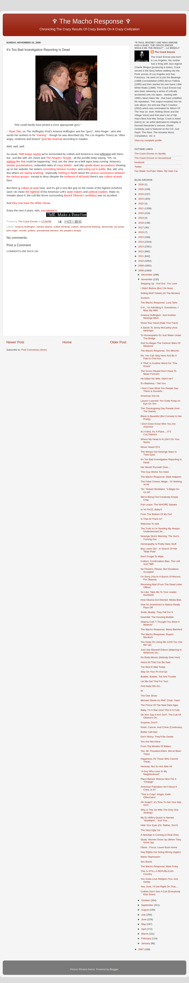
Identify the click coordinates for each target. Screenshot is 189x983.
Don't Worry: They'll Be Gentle (157, 736)
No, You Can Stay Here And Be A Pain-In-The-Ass (159, 357)
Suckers (145, 298)
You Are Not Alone (150, 741)
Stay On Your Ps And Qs (154, 671)
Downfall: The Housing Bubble (157, 617)
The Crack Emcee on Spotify (150, 153)
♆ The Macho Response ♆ (69, 21)
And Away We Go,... (151, 686)
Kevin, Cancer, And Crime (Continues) (161, 727)
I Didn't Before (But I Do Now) (157, 288)
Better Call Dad (149, 732)
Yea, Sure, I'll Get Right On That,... (159, 886)
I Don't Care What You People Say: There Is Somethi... (160, 390)
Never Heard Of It (150, 447)
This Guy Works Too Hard (155, 472)
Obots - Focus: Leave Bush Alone (159, 847)
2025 (141, 189)
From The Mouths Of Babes (156, 746)
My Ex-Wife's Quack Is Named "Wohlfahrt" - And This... (157, 819)
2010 (141, 260)
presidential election (48, 230)
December (147, 274)
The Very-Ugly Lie (150, 830)
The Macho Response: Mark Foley (159, 866)
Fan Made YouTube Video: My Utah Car (156, 171)
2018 (141, 222)
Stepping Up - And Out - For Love (159, 283)
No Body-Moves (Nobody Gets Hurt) (160, 657)
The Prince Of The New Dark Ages (159, 705)
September (147, 905)
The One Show (149, 695)
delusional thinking (90, 226)
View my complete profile (148, 140)
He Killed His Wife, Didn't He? (157, 378)
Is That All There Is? (151, 519)
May (143, 924)
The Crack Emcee (164, 52)
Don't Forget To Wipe (152, 556)
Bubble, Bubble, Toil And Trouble (158, 676)
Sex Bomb (146, 861)
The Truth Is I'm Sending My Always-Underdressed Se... (160, 530)
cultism (75, 226)
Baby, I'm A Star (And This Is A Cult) (160, 710)
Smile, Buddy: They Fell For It (157, 612)
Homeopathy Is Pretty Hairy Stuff (158, 544)
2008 (141, 270)
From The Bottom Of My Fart (156, 514)
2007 (141, 949)
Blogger (114, 969)
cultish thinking (62, 226)
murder (23, 230)
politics (31, 230)
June (144, 919)
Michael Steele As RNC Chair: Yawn (160, 700)
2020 (141, 213)
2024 (141, 194)
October (146, 900)
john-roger (12, 230)
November (147, 279)
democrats (107, 226)
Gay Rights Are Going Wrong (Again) (161, 852)
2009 (141, 265)
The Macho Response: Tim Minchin (160, 350)
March (145, 933)
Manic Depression (150, 856)
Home (67, 342)
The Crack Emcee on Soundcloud (152, 158)
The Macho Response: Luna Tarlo (159, 302)
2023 (141, 198)
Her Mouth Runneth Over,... (156, 467)
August (145, 909)
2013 (141, 246)
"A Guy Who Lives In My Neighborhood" (154, 773)
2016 (141, 232)
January (146, 943)
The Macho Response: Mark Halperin (161, 476)
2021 (141, 208)
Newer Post (15, 342)
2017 (141, 227)
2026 (141, 184)
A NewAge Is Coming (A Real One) (160, 834)
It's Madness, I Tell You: (153, 383)
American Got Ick (150, 396)
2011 (141, 256)
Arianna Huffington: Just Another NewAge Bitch (158, 316)
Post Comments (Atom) (34, 349)
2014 (141, 241)
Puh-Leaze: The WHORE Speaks (159, 504)
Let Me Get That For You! (154, 681)
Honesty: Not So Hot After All (156, 766)
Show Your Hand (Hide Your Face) (159, 323)
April (144, 929)
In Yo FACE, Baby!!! (151, 509)
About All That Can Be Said (155, 662)
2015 (141, 237)
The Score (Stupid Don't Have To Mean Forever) (158, 372)
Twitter (138, 166)
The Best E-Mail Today (153, 667)
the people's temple (70, 230)
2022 (141, 203)
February (146, 938)
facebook (139, 162)
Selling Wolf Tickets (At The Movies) (160, 293)
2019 (141, 217)
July (143, 914)
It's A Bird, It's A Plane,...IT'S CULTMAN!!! (156, 433)
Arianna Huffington (25, 226)
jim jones (119, 226)
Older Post (118, 342)
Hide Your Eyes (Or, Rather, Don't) (159, 825)
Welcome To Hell (150, 523)
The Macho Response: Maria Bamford (161, 629)
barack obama (44, 226)
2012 (141, 251)
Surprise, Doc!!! (149, 722)
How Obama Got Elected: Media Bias (161, 599)
